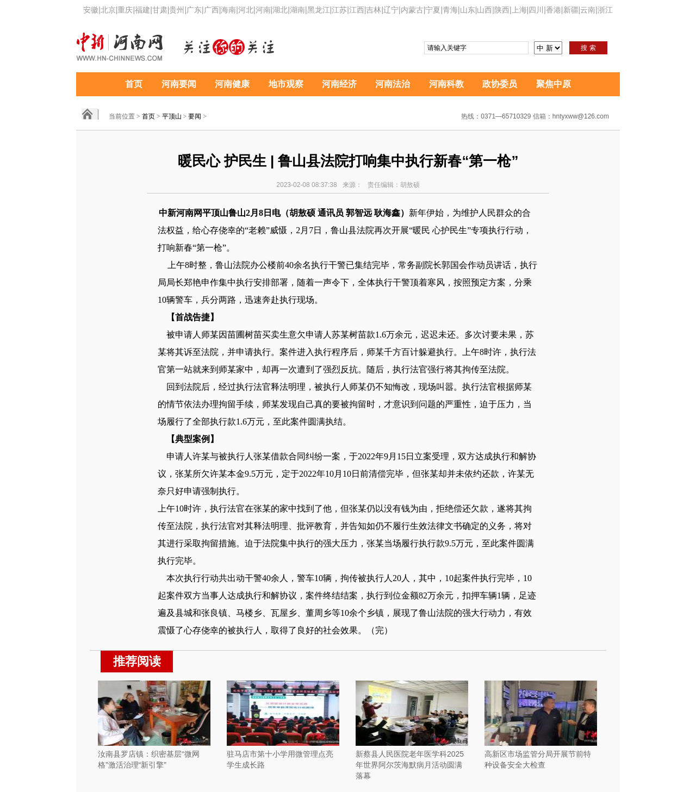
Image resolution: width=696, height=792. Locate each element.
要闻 (194, 116)
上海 (519, 9)
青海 (450, 9)
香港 (553, 9)
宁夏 (432, 9)
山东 (467, 9)
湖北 (280, 9)
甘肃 (159, 9)
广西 (211, 9)
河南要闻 (178, 84)
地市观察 (286, 84)
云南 (587, 9)
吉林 (373, 9)
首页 (133, 84)
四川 (536, 9)
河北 (245, 9)
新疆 (571, 9)
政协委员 (499, 84)
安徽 (90, 9)
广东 (194, 9)
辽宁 (391, 9)
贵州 (176, 9)
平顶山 (172, 116)
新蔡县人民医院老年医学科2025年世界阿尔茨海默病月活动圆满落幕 (410, 765)
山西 (484, 9)
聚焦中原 (553, 84)
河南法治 (392, 84)
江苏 (339, 9)
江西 (356, 9)
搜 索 (588, 48)
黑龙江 (318, 9)
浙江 (605, 9)
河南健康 (232, 84)
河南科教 (446, 84)
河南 (263, 9)
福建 (142, 9)
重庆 (125, 9)
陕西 (501, 9)
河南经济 (339, 84)
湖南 (297, 9)
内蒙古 (412, 9)
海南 (228, 9)
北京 (108, 9)
